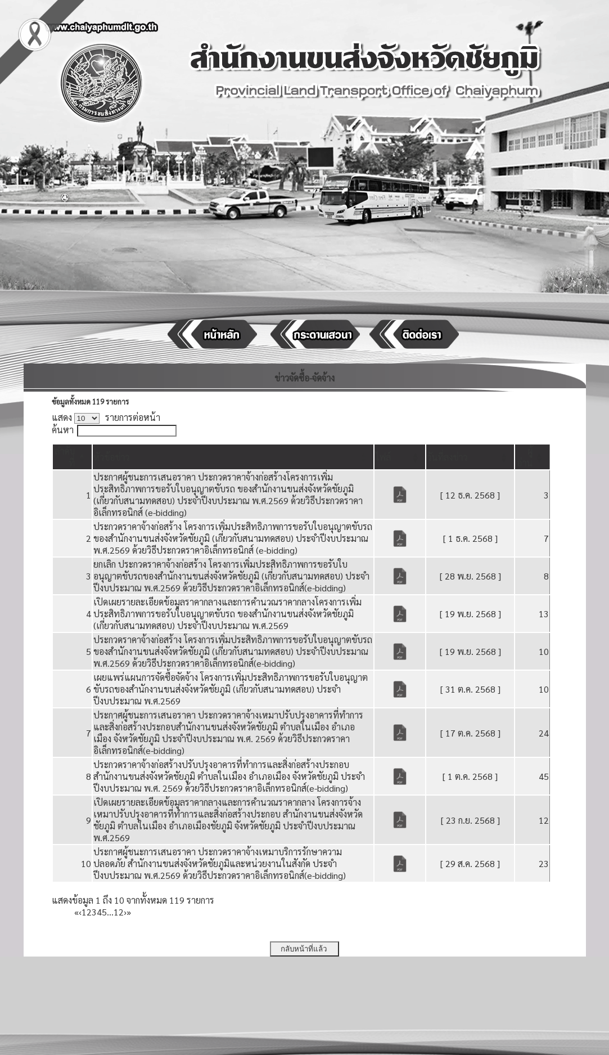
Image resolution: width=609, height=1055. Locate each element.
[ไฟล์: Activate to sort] (400, 457)
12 (119, 912)
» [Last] (129, 912)
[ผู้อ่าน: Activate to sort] (532, 457)
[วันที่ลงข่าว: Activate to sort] (470, 457)
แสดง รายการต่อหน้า (106, 417)
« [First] (76, 912)
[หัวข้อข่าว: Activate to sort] (233, 457)
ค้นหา (63, 430)
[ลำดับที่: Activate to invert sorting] (72, 457)
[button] (111, 457)
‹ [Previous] (80, 912)
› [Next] (125, 912)
